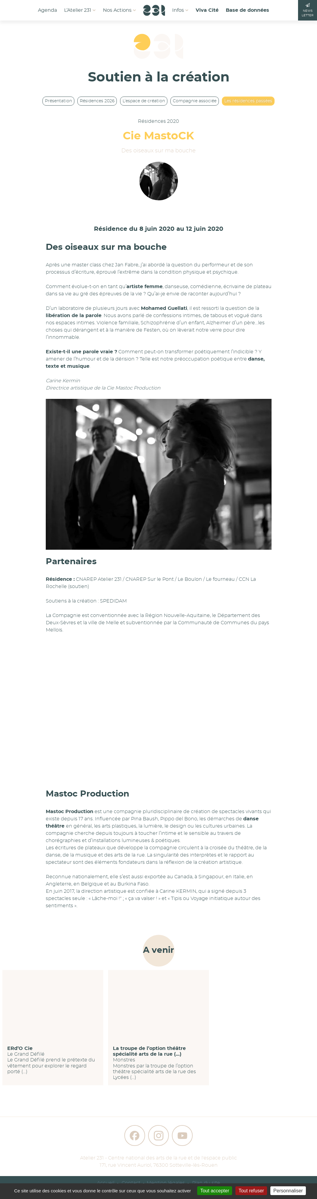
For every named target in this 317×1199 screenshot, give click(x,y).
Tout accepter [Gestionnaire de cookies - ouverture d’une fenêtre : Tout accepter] (214, 1190)
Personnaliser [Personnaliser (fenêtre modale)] (288, 1190)
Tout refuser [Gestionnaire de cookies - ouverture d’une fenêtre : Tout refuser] (251, 1190)
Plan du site (206, 1183)
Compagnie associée (194, 101)
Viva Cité (207, 10)
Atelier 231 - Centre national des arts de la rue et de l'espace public (158, 1158)
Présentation (58, 101)
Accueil (105, 1183)
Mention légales (166, 1183)
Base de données (247, 10)
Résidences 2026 (97, 101)
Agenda (47, 10)
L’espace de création (144, 101)
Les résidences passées (248, 101)
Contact (131, 1183)
